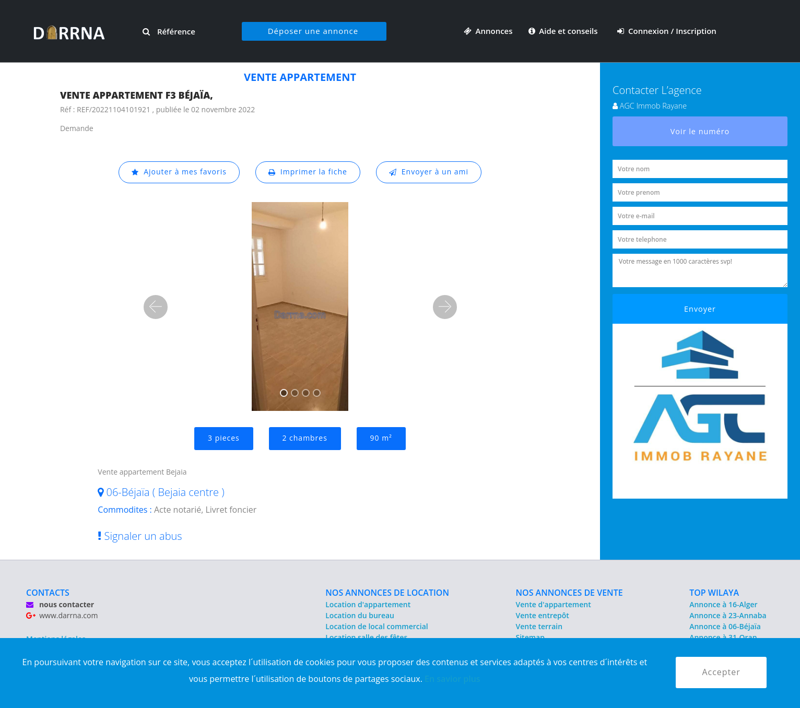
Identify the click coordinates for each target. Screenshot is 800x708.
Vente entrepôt (542, 615)
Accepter (721, 672)
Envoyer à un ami (429, 172)
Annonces (488, 31)
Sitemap (530, 637)
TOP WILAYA (714, 592)
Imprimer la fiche (307, 172)
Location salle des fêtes (366, 637)
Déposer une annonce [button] (313, 31)
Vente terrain (539, 626)
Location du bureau (359, 615)
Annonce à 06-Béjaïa (725, 626)
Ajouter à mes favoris (178, 172)
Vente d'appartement (553, 604)
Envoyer (700, 309)
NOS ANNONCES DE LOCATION (387, 592)
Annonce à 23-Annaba (727, 615)
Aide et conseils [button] (564, 31)
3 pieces (224, 438)
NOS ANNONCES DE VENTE (569, 592)
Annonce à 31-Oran (723, 637)
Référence (169, 31)
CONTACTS (47, 592)
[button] (156, 307)
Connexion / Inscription (666, 31)
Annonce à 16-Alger (723, 604)
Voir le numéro (700, 131)
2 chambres (304, 438)
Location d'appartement (367, 604)
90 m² (381, 438)
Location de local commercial (376, 626)
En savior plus (452, 679)
